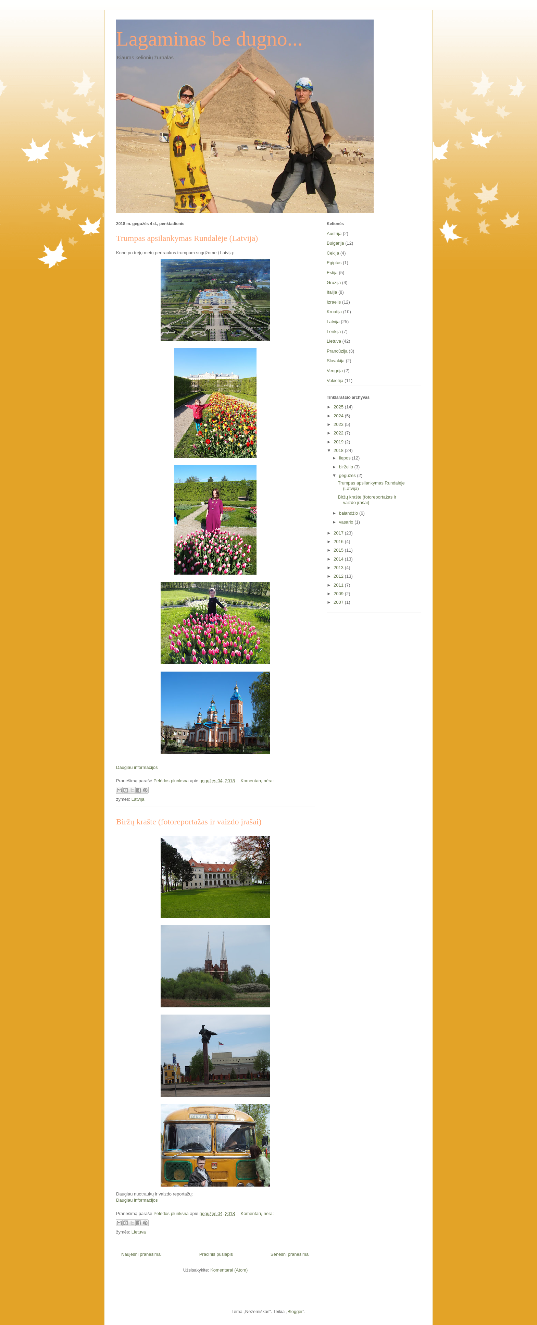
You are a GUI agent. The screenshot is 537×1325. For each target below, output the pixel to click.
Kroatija (334, 311)
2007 (339, 602)
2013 (339, 567)
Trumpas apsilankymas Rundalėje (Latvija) (187, 238)
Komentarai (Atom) (229, 1270)
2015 (339, 550)
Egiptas (334, 262)
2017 (339, 533)
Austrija (334, 233)
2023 (339, 424)
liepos (345, 458)
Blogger (295, 1311)
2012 (339, 576)
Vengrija (335, 370)
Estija (332, 272)
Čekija (333, 253)
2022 (339, 432)
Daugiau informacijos (137, 767)
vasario (347, 522)
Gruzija (334, 282)
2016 (339, 541)
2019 (339, 441)
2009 (339, 593)
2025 (339, 406)
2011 (339, 585)
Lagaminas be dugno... (209, 38)
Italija (332, 292)
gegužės (348, 475)
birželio (346, 466)
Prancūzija (337, 351)
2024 (339, 415)
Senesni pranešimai (290, 1254)
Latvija (138, 799)
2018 (339, 450)
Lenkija (334, 331)
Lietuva (139, 1232)
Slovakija (336, 360)
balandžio (349, 513)
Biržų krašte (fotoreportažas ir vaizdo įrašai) (188, 821)
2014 (339, 559)
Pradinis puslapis (216, 1254)
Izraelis (334, 302)
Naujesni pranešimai (141, 1254)
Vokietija (335, 380)
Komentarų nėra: (257, 780)
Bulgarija (335, 243)
